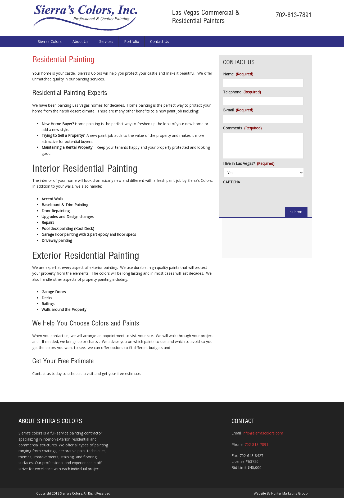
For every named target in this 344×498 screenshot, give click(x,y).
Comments (242, 128)
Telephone (242, 92)
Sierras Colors (50, 41)
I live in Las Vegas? (248, 163)
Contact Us (159, 41)
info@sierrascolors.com (263, 433)
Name (238, 74)
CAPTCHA (231, 182)
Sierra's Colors (85, 18)
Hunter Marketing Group (289, 493)
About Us (80, 41)
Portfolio (131, 41)
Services (106, 41)
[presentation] (263, 197)
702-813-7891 (294, 15)
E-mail (238, 110)
